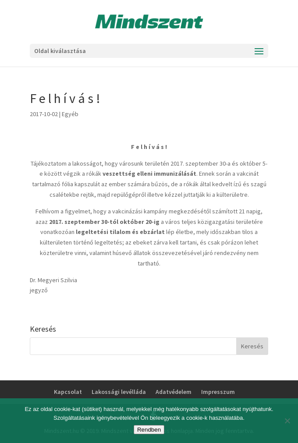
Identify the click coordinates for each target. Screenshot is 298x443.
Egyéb (70, 114)
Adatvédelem (174, 392)
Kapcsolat (68, 392)
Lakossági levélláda (119, 392)
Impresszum (218, 392)
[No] (287, 420)
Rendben (149, 429)
